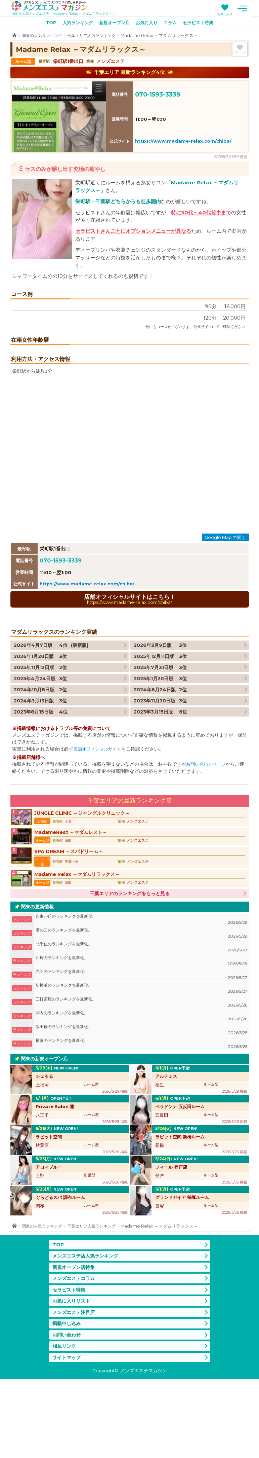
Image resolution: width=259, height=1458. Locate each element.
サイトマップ (67, 1436)
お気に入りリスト (72, 1376)
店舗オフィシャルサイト (99, 818)
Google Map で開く (225, 606)
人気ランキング (73, 24)
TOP (45, 24)
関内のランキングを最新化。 (141, 1088)
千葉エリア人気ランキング (97, 36)
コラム (173, 24)
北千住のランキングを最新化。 (141, 1019)
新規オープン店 (113, 24)
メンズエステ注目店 (75, 1388)
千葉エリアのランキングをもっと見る (130, 966)
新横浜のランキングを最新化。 (141, 1061)
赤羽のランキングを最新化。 (141, 1047)
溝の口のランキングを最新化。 (141, 1006)
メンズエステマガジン (53, 6)
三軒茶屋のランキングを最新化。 (141, 1075)
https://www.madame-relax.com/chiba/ (183, 142)
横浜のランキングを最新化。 (141, 1116)
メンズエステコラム (75, 1352)
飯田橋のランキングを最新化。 (141, 1102)
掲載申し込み (67, 1400)
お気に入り (233, 14)
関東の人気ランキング (44, 36)
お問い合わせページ (207, 833)
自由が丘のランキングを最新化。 (141, 992)
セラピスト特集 (203, 24)
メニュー (250, 8)
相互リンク (65, 1424)
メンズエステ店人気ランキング (87, 1328)
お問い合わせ (67, 1412)
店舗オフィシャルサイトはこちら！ (129, 668)
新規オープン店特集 (75, 1341)
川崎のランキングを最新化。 (141, 1033)
